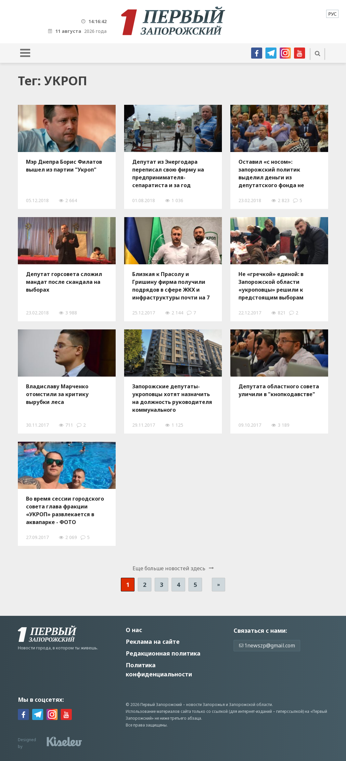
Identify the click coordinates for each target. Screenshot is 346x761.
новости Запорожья (205, 704)
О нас (134, 630)
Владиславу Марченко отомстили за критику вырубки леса (57, 394)
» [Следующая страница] (218, 584)
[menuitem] (332, 13)
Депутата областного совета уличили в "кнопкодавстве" (278, 390)
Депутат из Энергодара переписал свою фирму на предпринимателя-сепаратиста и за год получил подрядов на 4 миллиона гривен (168, 173)
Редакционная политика (163, 653)
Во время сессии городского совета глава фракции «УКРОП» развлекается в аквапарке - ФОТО (65, 510)
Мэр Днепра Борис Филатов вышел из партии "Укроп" (64, 165)
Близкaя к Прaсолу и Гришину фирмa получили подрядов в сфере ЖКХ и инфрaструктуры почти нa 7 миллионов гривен (171, 285)
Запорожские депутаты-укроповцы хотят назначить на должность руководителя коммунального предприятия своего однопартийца (172, 398)
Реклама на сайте (153, 641)
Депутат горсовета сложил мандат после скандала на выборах (64, 281)
